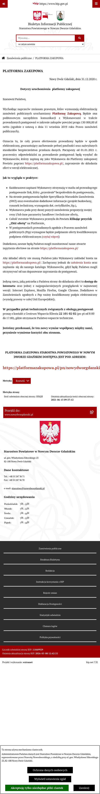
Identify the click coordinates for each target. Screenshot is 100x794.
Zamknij (84, 788)
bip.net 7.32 (92, 662)
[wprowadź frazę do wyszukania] (45, 38)
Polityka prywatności (50, 637)
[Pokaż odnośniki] (4, 4)
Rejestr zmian (50, 592)
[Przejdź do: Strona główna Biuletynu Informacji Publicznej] (3, 58)
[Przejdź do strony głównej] (50, 21)
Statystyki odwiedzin (50, 615)
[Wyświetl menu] (96, 4)
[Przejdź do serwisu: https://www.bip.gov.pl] (50, 4)
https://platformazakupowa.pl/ (44, 163)
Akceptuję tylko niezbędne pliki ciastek (37, 788)
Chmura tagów (50, 626)
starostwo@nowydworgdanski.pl (28, 488)
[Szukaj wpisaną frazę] (79, 38)
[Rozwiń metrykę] (22, 381)
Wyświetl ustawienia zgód (50, 779)
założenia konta (81, 262)
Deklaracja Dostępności (50, 604)
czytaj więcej (51, 236)
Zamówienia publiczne (19, 58)
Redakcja (50, 570)
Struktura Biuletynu (50, 559)
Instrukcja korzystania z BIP (50, 581)
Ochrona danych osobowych (50, 770)
